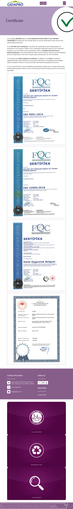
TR (41, 3)
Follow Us (41, 375)
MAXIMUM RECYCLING (36, 464)
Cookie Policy (42, 395)
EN (44, 3)
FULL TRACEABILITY (36, 497)
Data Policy (42, 388)
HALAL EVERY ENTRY (36, 432)
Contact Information (15, 375)
